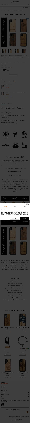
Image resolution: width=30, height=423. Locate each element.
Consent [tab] (5, 206)
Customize (15, 218)
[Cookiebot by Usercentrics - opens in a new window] (25, 204)
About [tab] (25, 206)
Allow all (24, 218)
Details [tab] (15, 206)
